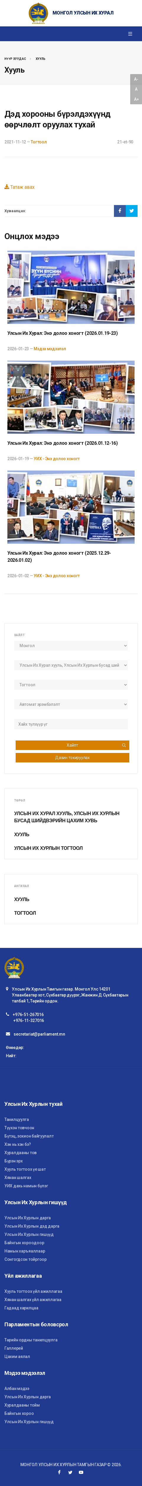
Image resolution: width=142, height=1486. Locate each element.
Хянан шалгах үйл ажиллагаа (32, 1299)
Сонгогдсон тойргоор (25, 1259)
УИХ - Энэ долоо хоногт (57, 458)
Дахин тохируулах (72, 757)
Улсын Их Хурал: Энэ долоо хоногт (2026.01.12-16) (62, 443)
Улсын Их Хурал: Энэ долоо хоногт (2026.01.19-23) (62, 333)
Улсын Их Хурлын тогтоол (48, 848)
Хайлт (96, 745)
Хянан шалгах (17, 1177)
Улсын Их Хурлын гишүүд (29, 1234)
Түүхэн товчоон (19, 1127)
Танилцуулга (16, 1119)
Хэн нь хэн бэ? (17, 1144)
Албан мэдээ (16, 1388)
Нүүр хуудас (15, 58)
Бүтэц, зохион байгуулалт (28, 1136)
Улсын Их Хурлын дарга (27, 1217)
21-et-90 (125, 142)
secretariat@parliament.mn (39, 1034)
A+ (136, 99)
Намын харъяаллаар (24, 1251)
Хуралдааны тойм (22, 1405)
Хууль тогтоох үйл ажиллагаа (33, 1291)
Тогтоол (39, 142)
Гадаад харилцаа (21, 1308)
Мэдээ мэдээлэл (50, 348)
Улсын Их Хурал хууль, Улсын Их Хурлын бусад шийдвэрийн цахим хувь (67, 817)
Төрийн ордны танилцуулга (30, 1340)
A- (136, 79)
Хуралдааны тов (20, 1152)
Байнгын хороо (19, 1413)
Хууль (41, 58)
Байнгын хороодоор (24, 1242)
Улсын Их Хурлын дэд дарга (31, 1226)
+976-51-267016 (28, 1014)
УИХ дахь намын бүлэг (26, 1185)
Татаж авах (19, 187)
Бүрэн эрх (13, 1161)
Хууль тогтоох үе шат (24, 1169)
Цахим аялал (17, 1356)
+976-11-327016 (28, 1020)
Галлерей (13, 1348)
